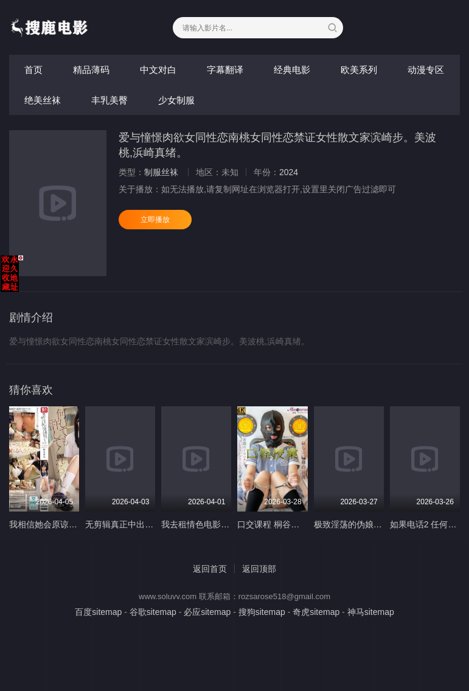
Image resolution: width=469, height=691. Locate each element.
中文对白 (158, 69)
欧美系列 (359, 69)
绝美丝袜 (42, 100)
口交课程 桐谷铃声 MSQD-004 (295, 524)
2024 (288, 172)
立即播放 (155, 219)
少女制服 (176, 100)
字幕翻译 (225, 69)
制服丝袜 (161, 172)
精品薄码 (91, 69)
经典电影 (292, 69)
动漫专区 (426, 69)
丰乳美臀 (109, 100)
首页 (33, 69)
